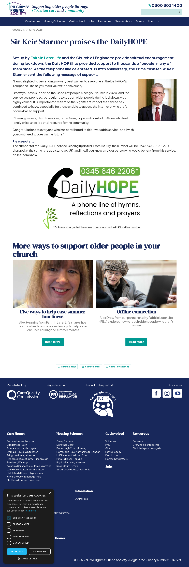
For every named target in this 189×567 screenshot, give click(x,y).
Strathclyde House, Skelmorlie (73, 469)
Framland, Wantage (17, 462)
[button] (29, 558)
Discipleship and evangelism (148, 448)
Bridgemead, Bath (17, 444)
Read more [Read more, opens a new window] (30, 510)
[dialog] (28, 526)
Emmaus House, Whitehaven (22, 451)
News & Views (123, 21)
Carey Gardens (64, 441)
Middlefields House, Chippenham (25, 472)
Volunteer (110, 441)
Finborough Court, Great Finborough (27, 458)
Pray (107, 444)
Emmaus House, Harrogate (22, 448)
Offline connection (136, 312)
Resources (104, 21)
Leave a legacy (113, 451)
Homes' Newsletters (116, 458)
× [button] (50, 493)
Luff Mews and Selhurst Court (72, 455)
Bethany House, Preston (20, 441)
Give (107, 448)
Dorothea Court (65, 444)
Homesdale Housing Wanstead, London (78, 451)
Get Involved (77, 21)
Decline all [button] (40, 551)
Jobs (91, 21)
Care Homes (32, 21)
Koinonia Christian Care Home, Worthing (29, 465)
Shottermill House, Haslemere (23, 480)
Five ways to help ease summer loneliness (52, 314)
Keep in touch (112, 455)
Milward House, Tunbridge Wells (24, 476)
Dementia (138, 441)
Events (140, 21)
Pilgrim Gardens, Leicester (70, 462)
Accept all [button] (17, 551)
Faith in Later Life (45, 57)
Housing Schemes (54, 21)
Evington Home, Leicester (21, 455)
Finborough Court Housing (71, 448)
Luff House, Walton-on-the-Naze (25, 469)
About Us (153, 21)
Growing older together (146, 444)
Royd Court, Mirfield (67, 465)
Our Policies (81, 498)
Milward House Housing (69, 458)
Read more (52, 342)
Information (84, 491)
